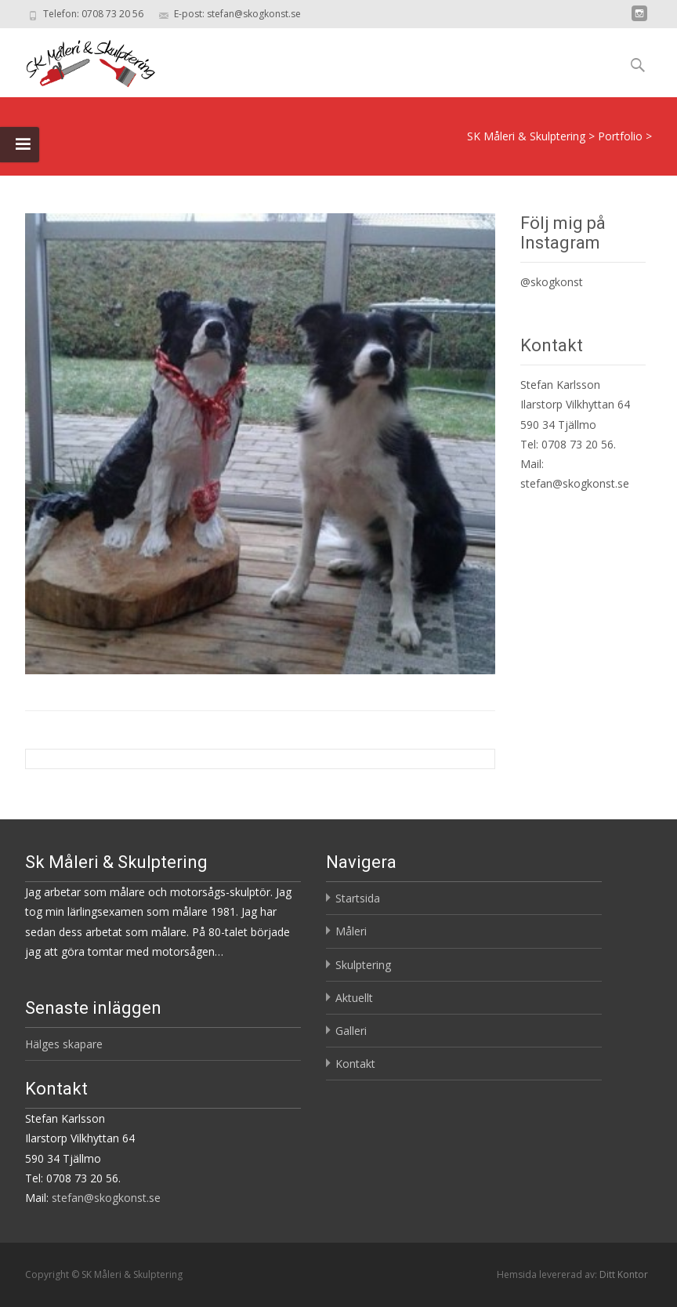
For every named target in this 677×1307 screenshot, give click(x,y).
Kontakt (355, 1063)
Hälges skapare (64, 1044)
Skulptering (363, 964)
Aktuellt (354, 997)
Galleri (351, 1030)
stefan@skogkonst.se (574, 483)
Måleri (351, 931)
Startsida (357, 898)
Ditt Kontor (623, 1274)
